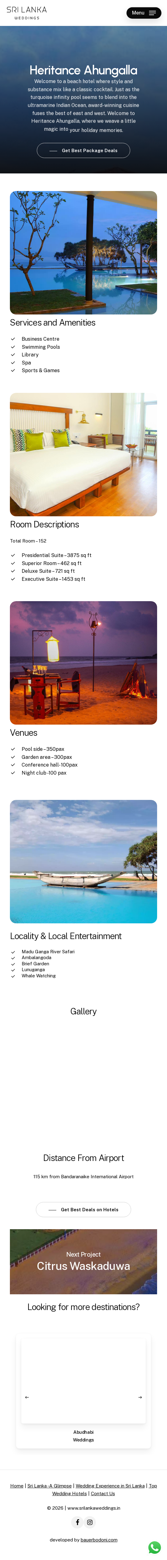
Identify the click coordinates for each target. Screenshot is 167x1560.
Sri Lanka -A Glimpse (50, 1485)
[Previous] (27, 1397)
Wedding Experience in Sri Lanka (110, 1485)
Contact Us (103, 1493)
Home (17, 1485)
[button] (143, 13)
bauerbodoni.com (99, 1539)
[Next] (140, 1397)
